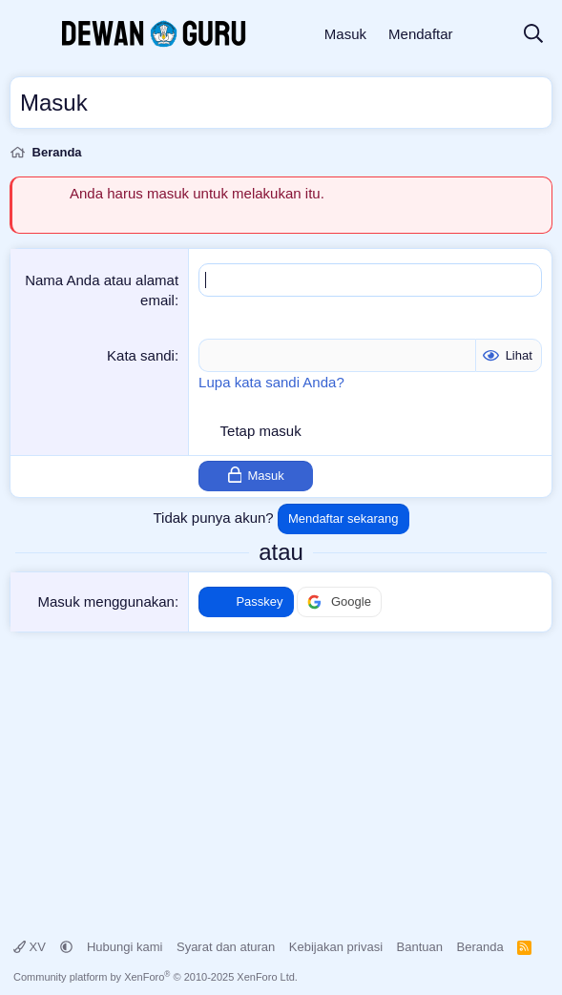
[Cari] (533, 34)
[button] (66, 947)
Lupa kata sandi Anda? (271, 382)
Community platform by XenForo (155, 977)
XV (31, 947)
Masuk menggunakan (106, 601)
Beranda (480, 947)
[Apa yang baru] (488, 34)
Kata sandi (141, 355)
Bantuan (420, 947)
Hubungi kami (125, 947)
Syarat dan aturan (226, 947)
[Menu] (26, 34)
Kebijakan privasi (336, 947)
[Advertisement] (281, 775)
